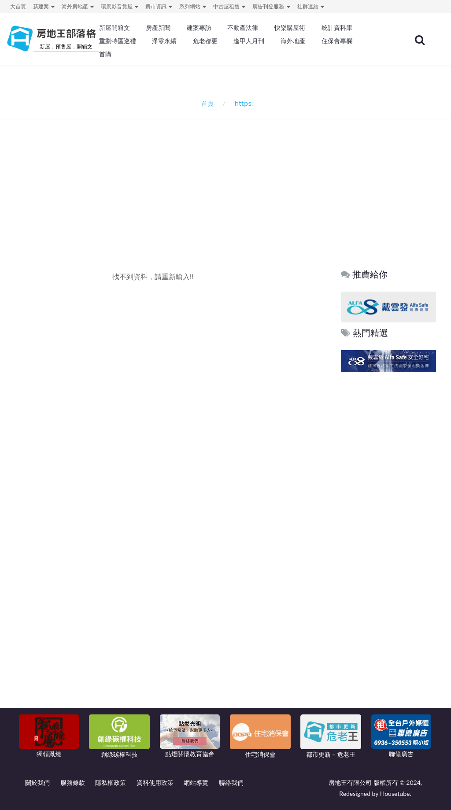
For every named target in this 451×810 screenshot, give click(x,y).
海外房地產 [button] (78, 6)
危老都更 (205, 41)
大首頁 (18, 6)
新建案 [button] (44, 6)
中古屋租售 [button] (229, 6)
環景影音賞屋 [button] (119, 6)
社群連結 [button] (310, 6)
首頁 (206, 103)
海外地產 (293, 41)
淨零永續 (164, 41)
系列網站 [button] (192, 6)
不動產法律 (242, 28)
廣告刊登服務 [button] (271, 6)
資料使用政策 (155, 782)
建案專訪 (199, 28)
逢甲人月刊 (248, 41)
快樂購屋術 (289, 28)
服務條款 (72, 782)
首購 (105, 54)
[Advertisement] (227, 179)
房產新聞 (158, 28)
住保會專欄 (337, 41)
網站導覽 (196, 782)
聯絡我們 (231, 782)
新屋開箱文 (114, 28)
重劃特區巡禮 (117, 41)
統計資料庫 (337, 28)
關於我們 (37, 782)
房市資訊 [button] (158, 6)
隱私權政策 (110, 782)
